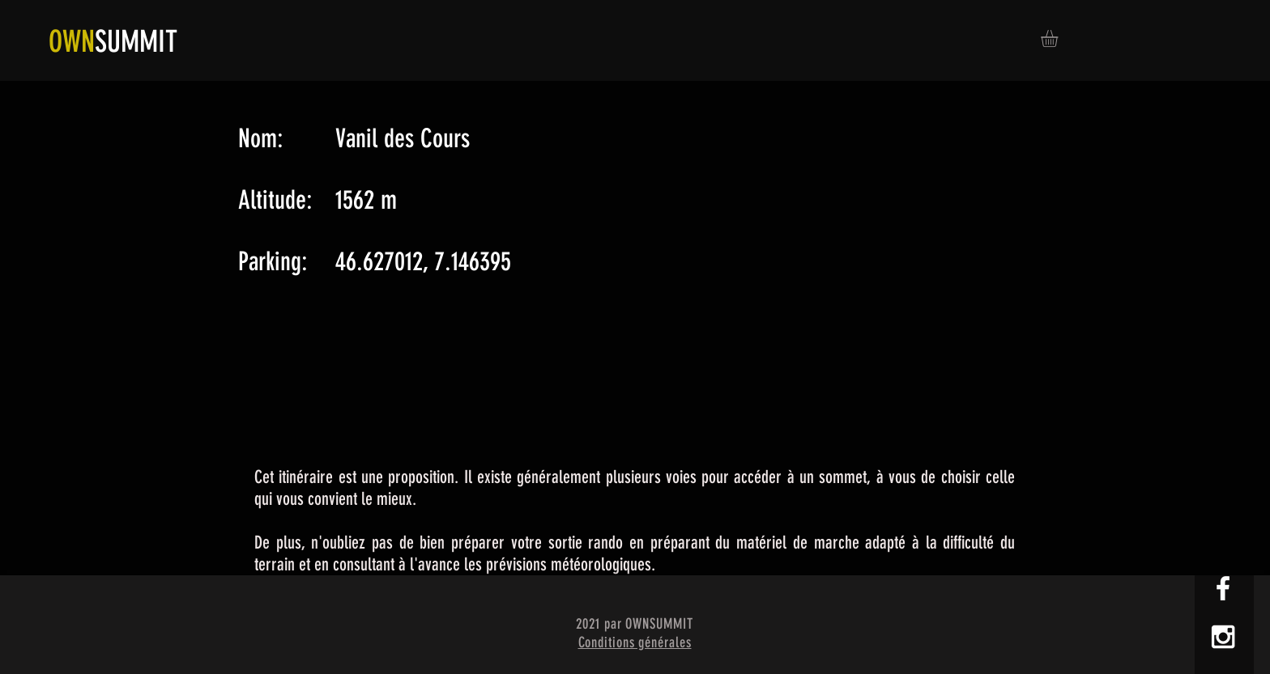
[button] (1059, 38)
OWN (72, 41)
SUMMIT (136, 41)
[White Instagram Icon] (1223, 637)
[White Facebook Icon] (1223, 588)
